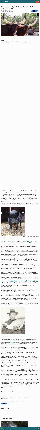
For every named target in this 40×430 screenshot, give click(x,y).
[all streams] (38, 428)
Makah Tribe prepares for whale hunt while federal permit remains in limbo (19, 303)
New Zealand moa (26, 46)
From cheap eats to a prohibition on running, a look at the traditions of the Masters (28, 377)
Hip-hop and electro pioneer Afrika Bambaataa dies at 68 (10, 377)
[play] (1, 428)
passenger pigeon (15, 46)
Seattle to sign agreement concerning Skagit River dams (14, 295)
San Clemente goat (12, 137)
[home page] (6, 2)
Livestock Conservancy (10, 51)
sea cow (8, 46)
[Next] (38, 38)
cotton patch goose (25, 136)
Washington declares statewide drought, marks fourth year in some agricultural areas (17, 307)
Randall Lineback (29, 97)
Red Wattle (5, 97)
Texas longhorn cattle (14, 136)
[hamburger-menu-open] (2, 2)
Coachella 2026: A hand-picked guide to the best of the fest (15, 356)
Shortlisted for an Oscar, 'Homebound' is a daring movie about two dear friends (18, 361)
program (22, 225)
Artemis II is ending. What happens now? (26, 390)
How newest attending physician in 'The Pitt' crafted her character (10, 390)
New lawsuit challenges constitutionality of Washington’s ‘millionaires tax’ (19, 299)
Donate (37, 1)
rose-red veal (11, 98)
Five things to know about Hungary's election (12, 365)
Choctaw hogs (15, 106)
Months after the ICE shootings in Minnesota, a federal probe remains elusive (19, 352)
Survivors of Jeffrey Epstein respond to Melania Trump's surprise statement (9, 403)
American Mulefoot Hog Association (14, 198)
